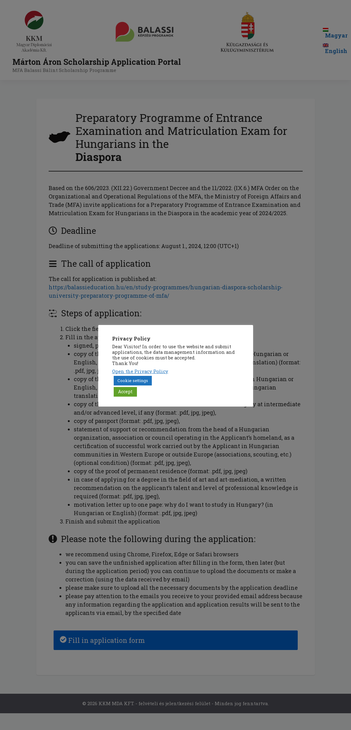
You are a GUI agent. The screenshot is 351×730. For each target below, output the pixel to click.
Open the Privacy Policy (140, 371)
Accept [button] (125, 391)
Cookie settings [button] (132, 380)
